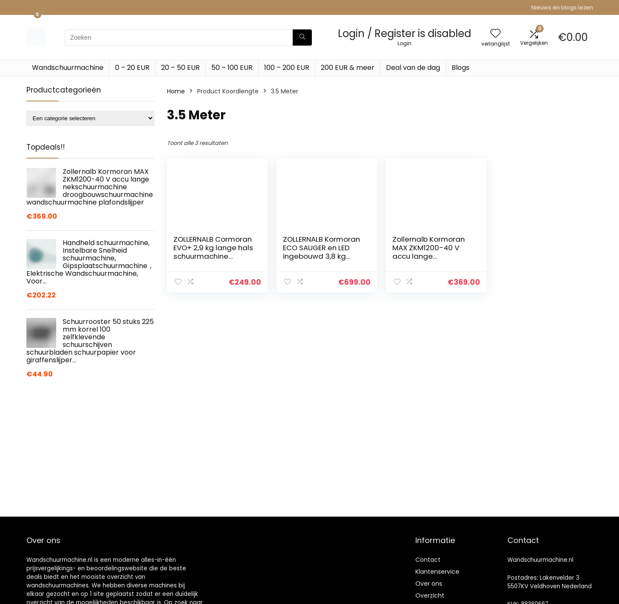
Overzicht (429, 595)
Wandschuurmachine (68, 67)
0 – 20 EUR (132, 67)
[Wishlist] (495, 34)
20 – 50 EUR (180, 67)
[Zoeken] (302, 37)
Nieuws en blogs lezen (562, 7)
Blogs (460, 67)
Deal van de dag (413, 67)
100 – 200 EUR (286, 67)
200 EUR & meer (347, 67)
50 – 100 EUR (232, 67)
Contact (427, 559)
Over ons (428, 583)
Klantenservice (437, 571)
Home (176, 91)
